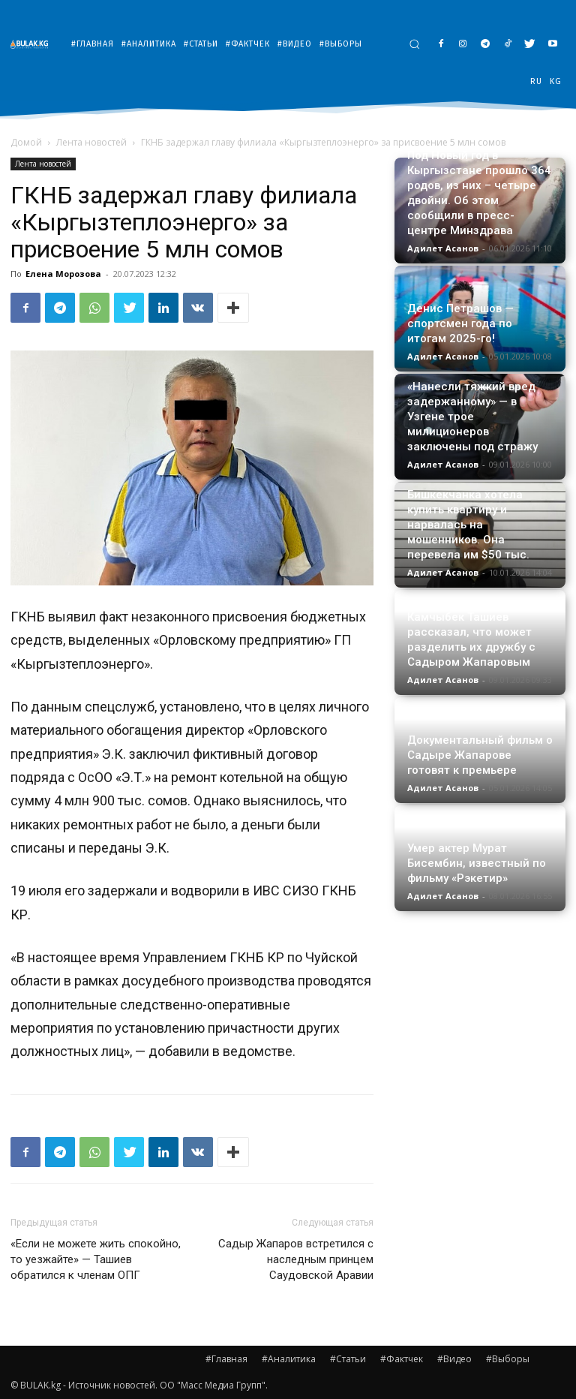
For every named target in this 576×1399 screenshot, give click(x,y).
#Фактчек (401, 1358)
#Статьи (348, 1358)
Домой (26, 142)
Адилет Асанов (442, 248)
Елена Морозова (63, 273)
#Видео (454, 1358)
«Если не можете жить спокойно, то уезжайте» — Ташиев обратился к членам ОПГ (95, 1259)
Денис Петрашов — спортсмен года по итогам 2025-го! (460, 323)
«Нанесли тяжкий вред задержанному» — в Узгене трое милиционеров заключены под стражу (472, 416)
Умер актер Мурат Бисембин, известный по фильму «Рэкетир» (476, 863)
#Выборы (508, 1358)
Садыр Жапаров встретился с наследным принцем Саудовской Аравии (296, 1259)
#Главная (227, 1358)
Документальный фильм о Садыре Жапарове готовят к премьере (480, 755)
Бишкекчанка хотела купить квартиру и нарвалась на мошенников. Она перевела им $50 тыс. (468, 524)
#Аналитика (289, 1358)
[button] (414, 44)
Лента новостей (91, 142)
